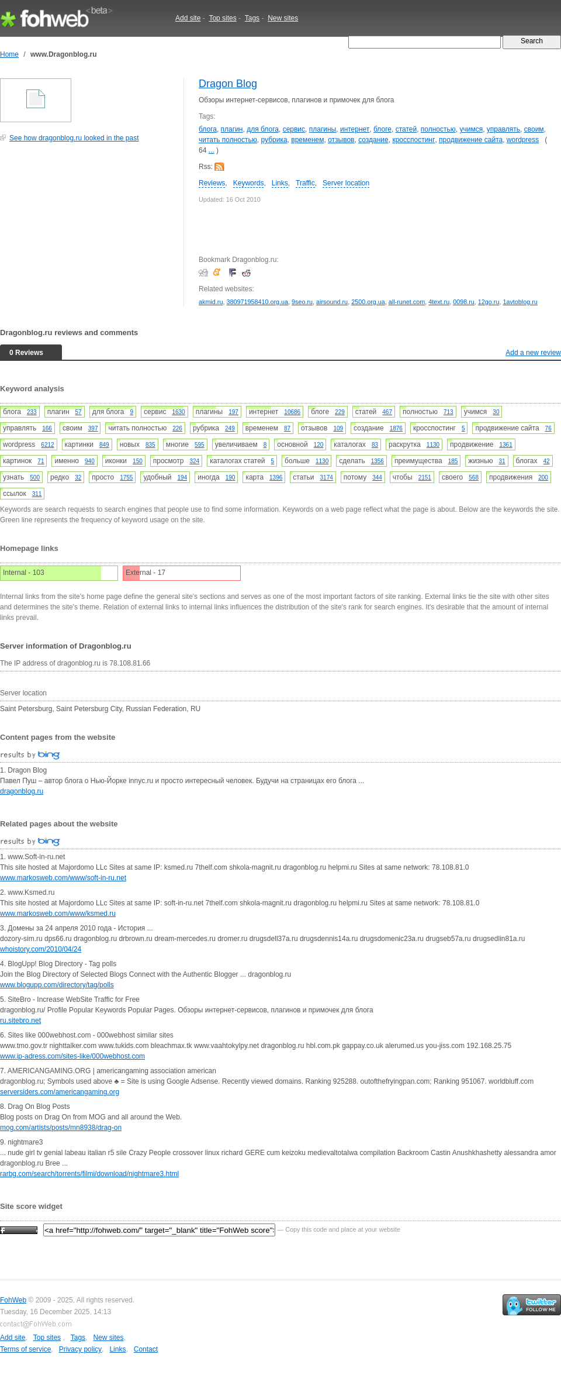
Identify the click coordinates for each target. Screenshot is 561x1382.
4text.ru (438, 301)
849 (104, 445)
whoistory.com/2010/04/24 (40, 949)
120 (319, 445)
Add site (187, 18)
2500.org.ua (368, 301)
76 (548, 428)
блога (208, 129)
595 (200, 445)
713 (448, 412)
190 (231, 477)
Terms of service (25, 1349)
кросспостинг (413, 140)
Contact (146, 1349)
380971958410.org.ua (257, 301)
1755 (126, 477)
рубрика (274, 140)
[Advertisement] (87, 230)
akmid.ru (211, 301)
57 (78, 412)
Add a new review (533, 353)
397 (93, 428)
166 (47, 428)
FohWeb (13, 1300)
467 (387, 412)
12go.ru (489, 301)
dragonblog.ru (21, 791)
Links (280, 183)
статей (406, 129)
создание (373, 140)
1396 (275, 477)
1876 (396, 428)
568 (474, 477)
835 (150, 445)
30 (496, 412)
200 (543, 477)
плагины (323, 129)
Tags (252, 18)
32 (78, 477)
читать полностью (228, 140)
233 (32, 412)
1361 (505, 445)
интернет (354, 129)
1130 (433, 445)
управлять (503, 129)
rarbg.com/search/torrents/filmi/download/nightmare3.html (89, 1174)
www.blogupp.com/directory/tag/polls (57, 985)
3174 (326, 477)
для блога (263, 129)
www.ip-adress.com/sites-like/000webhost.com (72, 1056)
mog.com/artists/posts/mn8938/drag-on (61, 1127)
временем (307, 140)
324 (194, 461)
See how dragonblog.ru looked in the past (74, 138)
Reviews (212, 183)
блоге (382, 129)
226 (177, 428)
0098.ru (464, 301)
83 (375, 445)
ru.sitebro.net (20, 1020)
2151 (424, 477)
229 (340, 412)
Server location (346, 183)
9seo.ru (302, 301)
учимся (471, 129)
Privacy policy (80, 1349)
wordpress (523, 140)
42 (546, 461)
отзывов (341, 140)
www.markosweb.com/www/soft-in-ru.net (63, 878)
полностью (438, 129)
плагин (232, 129)
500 (35, 477)
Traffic (305, 183)
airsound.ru (332, 301)
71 (40, 461)
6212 (47, 445)
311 (37, 494)
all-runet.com (407, 301)
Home (9, 54)
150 (138, 461)
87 (287, 428)
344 (377, 477)
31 (501, 461)
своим (534, 129)
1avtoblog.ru (520, 301)
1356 (377, 461)
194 (183, 477)
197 (233, 412)
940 (90, 461)
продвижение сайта (471, 140)
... (211, 150)
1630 (178, 412)
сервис (294, 129)
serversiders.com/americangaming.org (59, 1092)
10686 (292, 412)
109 (338, 428)
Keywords (248, 183)
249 (230, 428)
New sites (283, 18)
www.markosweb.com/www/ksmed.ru (58, 913)
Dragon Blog (228, 83)
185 (453, 461)
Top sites (222, 18)
